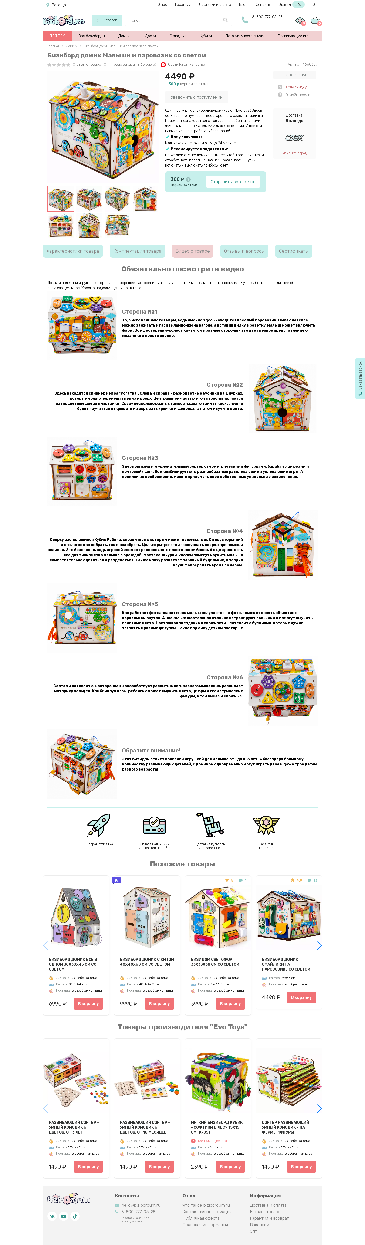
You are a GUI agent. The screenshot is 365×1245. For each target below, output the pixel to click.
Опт (316, 4)
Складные (178, 36)
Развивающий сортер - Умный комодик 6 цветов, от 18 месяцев (145, 1127)
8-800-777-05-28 (267, 17)
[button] (319, 945)
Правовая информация (205, 1225)
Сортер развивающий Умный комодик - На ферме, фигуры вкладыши (285, 1127)
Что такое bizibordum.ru (206, 1205)
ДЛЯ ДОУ (57, 36)
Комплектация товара (137, 251)
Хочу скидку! (296, 87)
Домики (125, 36)
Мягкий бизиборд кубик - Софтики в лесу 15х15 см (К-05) (217, 1127)
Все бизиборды (91, 36)
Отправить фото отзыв (233, 181)
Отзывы (291, 4)
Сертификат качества (183, 64)
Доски (150, 36)
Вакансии (259, 1225)
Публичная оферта (201, 1218)
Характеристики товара (73, 251)
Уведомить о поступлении (197, 97)
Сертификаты (294, 251)
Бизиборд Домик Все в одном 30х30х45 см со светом (73, 964)
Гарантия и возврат (269, 1218)
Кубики (206, 36)
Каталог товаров (266, 1212)
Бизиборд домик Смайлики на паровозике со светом (286, 964)
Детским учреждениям (245, 36)
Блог (243, 4)
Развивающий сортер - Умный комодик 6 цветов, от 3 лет (74, 1127)
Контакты (262, 4)
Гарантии (183, 4)
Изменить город (295, 153)
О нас (162, 4)
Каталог (107, 20)
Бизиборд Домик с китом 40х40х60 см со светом (147, 962)
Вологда (56, 5)
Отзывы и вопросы (244, 251)
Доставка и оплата (268, 1205)
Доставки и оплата (215, 4)
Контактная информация (207, 1212)
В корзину (88, 1003)
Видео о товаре (193, 251)
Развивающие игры (294, 36)
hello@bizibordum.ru (137, 1205)
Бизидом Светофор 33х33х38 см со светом (215, 962)
